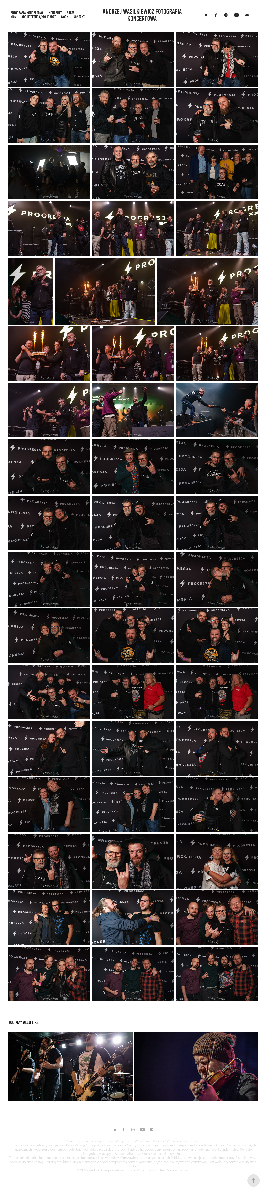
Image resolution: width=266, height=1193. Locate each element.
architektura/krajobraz (38, 17)
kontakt (79, 17)
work (64, 17)
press (70, 13)
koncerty (55, 13)
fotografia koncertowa (27, 13)
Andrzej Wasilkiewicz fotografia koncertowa (143, 15)
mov (13, 17)
